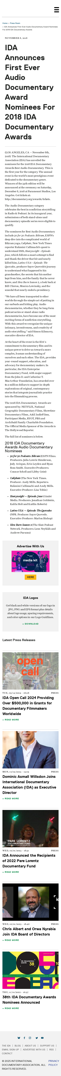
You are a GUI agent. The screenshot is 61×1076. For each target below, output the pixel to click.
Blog (18, 1046)
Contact (7, 1053)
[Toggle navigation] (56, 8)
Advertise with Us (34, 1049)
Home (4, 23)
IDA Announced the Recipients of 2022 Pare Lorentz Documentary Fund (28, 860)
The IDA (6, 1046)
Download (32, 623)
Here (30, 577)
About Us (30, 1046)
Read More (12, 719)
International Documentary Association (8, 8)
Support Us (47, 1046)
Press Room (15, 23)
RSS (51, 1049)
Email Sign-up (10, 1049)
